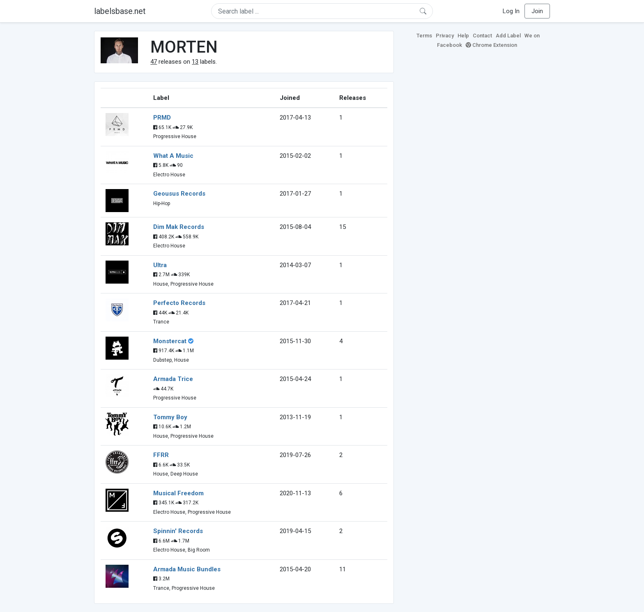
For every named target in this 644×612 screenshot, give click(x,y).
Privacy (445, 35)
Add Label (508, 35)
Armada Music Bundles (187, 569)
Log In (511, 11)
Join (537, 11)
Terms (424, 35)
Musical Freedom (178, 493)
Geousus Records (179, 193)
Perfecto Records (179, 303)
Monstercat (169, 341)
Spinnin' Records (178, 531)
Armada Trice (173, 379)
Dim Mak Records (178, 227)
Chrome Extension (491, 45)
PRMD (162, 117)
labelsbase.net (120, 11)
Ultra (160, 265)
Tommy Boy (170, 417)
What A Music (173, 155)
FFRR (161, 455)
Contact (482, 35)
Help (463, 35)
